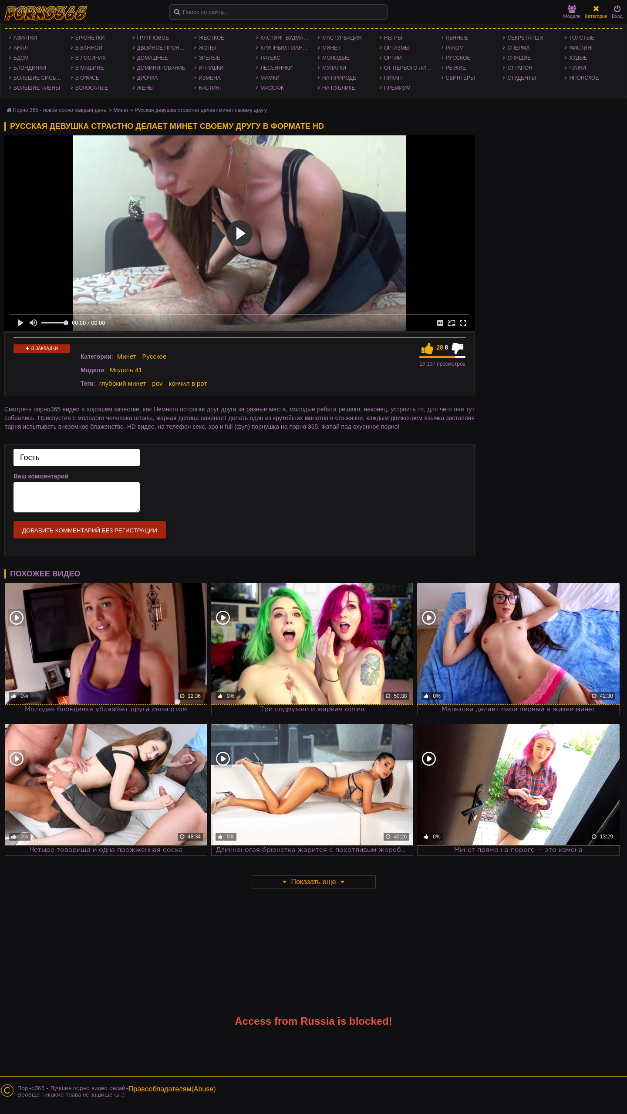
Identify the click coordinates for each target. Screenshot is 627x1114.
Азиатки (25, 38)
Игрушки (211, 68)
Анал (20, 48)
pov (157, 383)
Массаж (272, 88)
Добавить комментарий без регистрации (89, 530)
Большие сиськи (38, 78)
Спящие (519, 58)
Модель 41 (126, 370)
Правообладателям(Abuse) (172, 1089)
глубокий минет (122, 383)
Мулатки (334, 68)
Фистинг (581, 48)
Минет (331, 48)
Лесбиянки (276, 68)
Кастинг (210, 88)
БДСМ (21, 58)
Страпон (519, 68)
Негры (393, 38)
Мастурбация (342, 38)
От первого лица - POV (410, 68)
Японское (584, 78)
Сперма (518, 48)
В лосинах (90, 58)
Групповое (153, 38)
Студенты (521, 78)
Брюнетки (90, 38)
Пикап (393, 78)
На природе (339, 78)
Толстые (581, 38)
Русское (458, 58)
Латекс (270, 58)
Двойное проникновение (163, 48)
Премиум (397, 88)
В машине (89, 68)
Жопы (207, 48)
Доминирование (161, 68)
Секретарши (525, 38)
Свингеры (460, 78)
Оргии (393, 58)
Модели (572, 12)
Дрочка (147, 78)
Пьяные (457, 38)
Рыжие (456, 68)
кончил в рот (188, 383)
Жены (145, 88)
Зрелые (209, 58)
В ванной (88, 48)
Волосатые (91, 88)
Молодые (336, 58)
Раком (455, 48)
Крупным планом (285, 48)
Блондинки (29, 68)
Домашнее (152, 58)
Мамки (270, 78)
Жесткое (211, 38)
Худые (578, 58)
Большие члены (36, 88)
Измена (210, 78)
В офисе (87, 78)
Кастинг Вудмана (285, 38)
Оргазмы (397, 48)
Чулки (577, 68)
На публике (338, 88)
